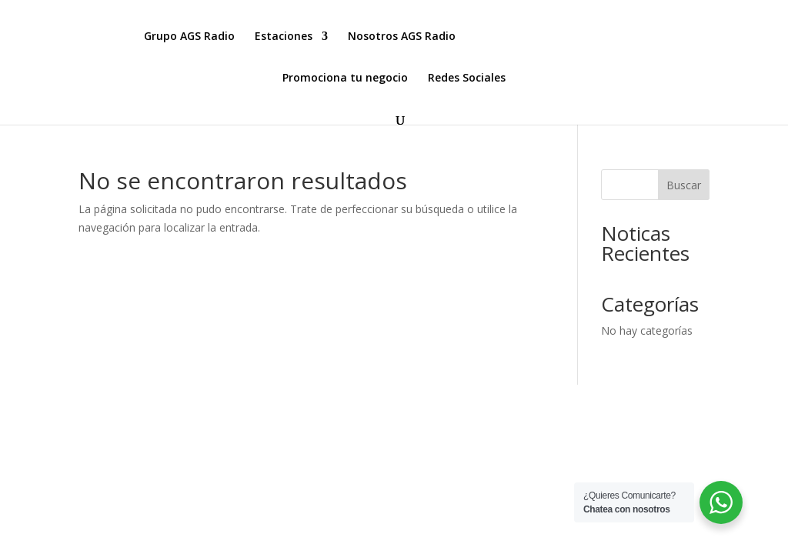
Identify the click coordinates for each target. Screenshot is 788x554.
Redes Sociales (467, 78)
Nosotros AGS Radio (402, 37)
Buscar (683, 185)
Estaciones (283, 37)
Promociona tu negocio (345, 78)
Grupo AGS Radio (189, 37)
